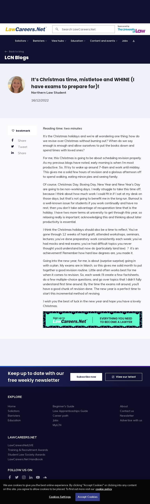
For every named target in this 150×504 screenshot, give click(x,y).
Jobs (125, 40)
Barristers (14, 415)
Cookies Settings (60, 498)
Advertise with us (131, 420)
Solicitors (14, 411)
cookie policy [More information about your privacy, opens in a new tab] (104, 490)
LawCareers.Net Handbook (25, 459)
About (124, 406)
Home (12, 406)
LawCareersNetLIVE (20, 445)
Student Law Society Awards (26, 454)
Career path (60, 415)
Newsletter (127, 415)
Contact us (127, 411)
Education (14, 420)
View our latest (126, 376)
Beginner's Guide (63, 406)
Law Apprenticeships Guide (70, 411)
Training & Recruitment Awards (28, 450)
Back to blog (16, 51)
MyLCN (57, 425)
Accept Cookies (88, 498)
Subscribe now (86, 376)
